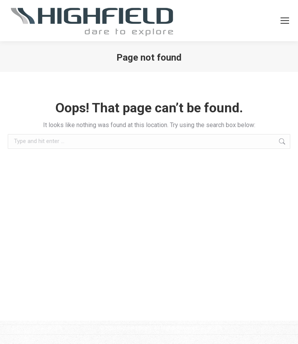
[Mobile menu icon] (284, 20)
